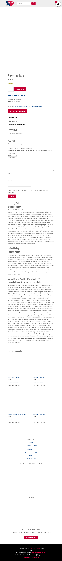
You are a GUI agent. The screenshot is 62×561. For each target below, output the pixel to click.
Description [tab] (13, 117)
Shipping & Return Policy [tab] (17, 124)
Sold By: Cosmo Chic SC (16, 95)
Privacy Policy (27, 557)
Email (10, 181)
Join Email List (31, 537)
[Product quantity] (11, 89)
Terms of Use (31, 458)
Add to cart (20, 89)
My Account (31, 449)
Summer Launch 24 (36, 106)
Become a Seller (31, 446)
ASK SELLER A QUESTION (17, 111)
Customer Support (31, 452)
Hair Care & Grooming (20, 106)
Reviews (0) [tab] (13, 121)
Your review (12, 157)
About (31, 455)
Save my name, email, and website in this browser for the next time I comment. (28, 192)
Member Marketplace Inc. (38, 552)
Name (10, 173)
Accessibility (35, 557)
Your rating (12, 153)
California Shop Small (11, 3)
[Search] (33, 3)
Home (31, 443)
